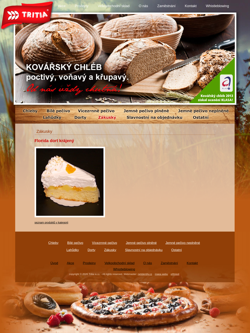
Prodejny (81, 6)
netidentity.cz (145, 274)
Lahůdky (73, 250)
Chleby (53, 243)
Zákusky (110, 250)
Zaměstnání (166, 6)
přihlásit (175, 274)
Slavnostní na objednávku (143, 250)
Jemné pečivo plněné (141, 243)
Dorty (91, 250)
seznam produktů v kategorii (51, 222)
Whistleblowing (217, 6)
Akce (62, 6)
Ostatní (176, 250)
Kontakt (191, 6)
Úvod (54, 263)
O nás (143, 6)
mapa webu (161, 274)
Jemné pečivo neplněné (182, 243)
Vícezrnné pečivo (104, 243)
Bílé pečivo (75, 243)
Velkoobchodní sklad (113, 6)
